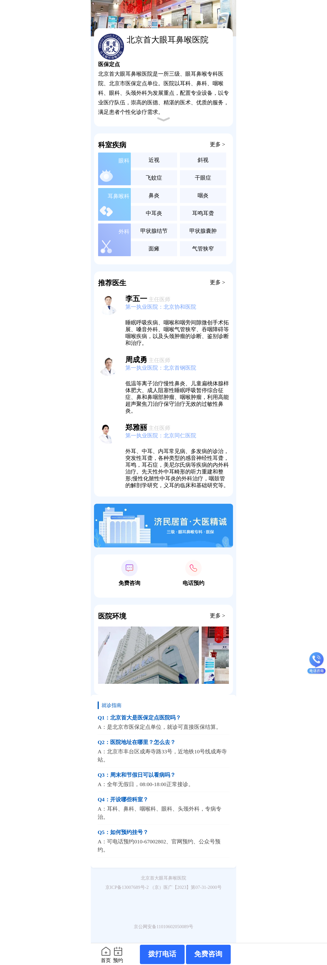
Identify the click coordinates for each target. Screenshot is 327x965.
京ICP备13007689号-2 (127, 887)
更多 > (217, 144)
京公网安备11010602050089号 (163, 926)
